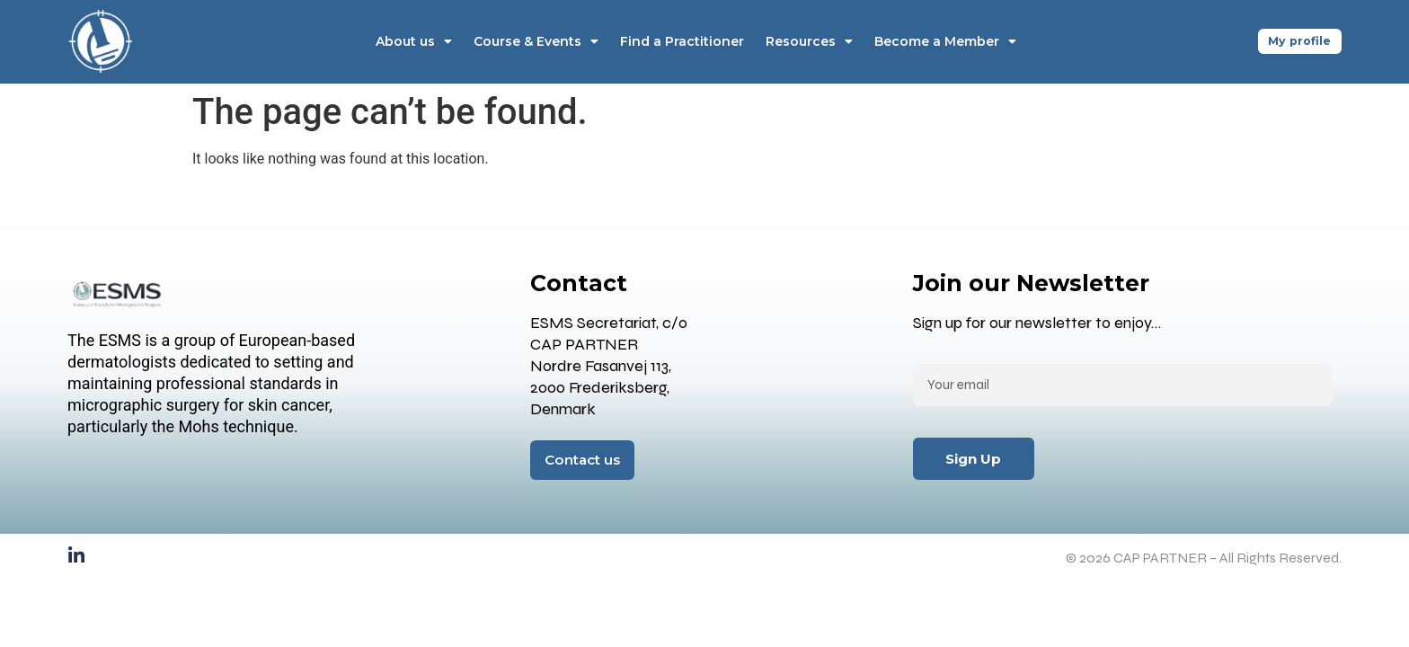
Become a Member (943, 41)
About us (411, 41)
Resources (806, 41)
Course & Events (533, 41)
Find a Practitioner (679, 41)
